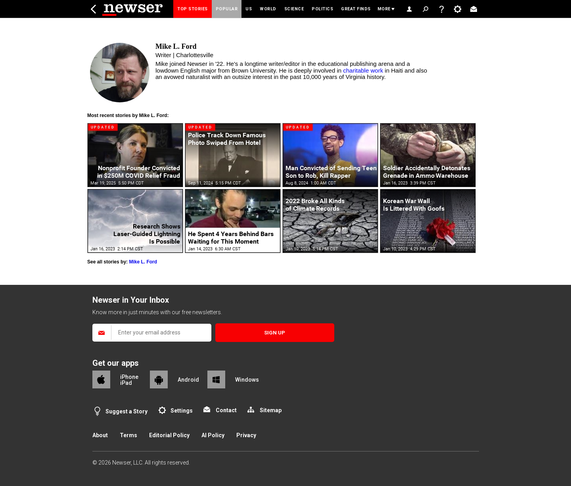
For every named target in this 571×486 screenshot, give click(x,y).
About (100, 435)
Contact (226, 410)
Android (188, 380)
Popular (227, 9)
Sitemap (271, 410)
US (248, 9)
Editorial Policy (169, 435)
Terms (128, 435)
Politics (322, 9)
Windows (247, 380)
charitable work (363, 70)
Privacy (246, 435)
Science (294, 9)
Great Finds (356, 9)
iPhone (129, 377)
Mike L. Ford (143, 262)
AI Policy (212, 435)
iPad (126, 383)
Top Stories (192, 9)
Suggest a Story (126, 411)
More (384, 9)
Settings (182, 410)
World (268, 9)
